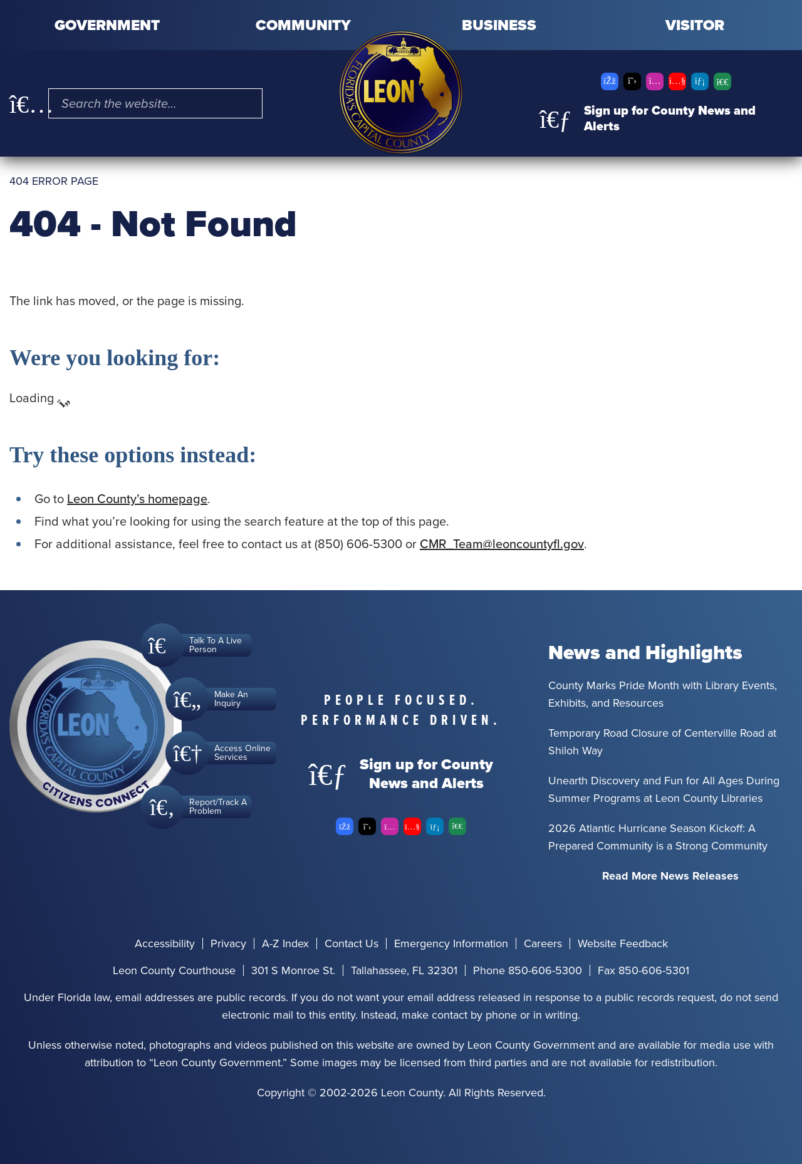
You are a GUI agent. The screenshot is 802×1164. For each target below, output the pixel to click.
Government (107, 25)
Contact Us (351, 943)
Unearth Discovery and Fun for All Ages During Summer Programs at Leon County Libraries (663, 789)
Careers (543, 943)
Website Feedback (623, 943)
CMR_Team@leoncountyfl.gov (502, 543)
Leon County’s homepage (137, 498)
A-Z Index (285, 943)
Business (499, 25)
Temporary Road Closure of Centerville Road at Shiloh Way (662, 742)
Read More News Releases (670, 876)
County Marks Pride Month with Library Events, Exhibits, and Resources (662, 694)
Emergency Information (451, 943)
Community (303, 25)
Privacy (228, 943)
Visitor (694, 25)
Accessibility (165, 943)
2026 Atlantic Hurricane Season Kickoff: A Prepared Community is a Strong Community (658, 837)
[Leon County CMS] (401, 92)
